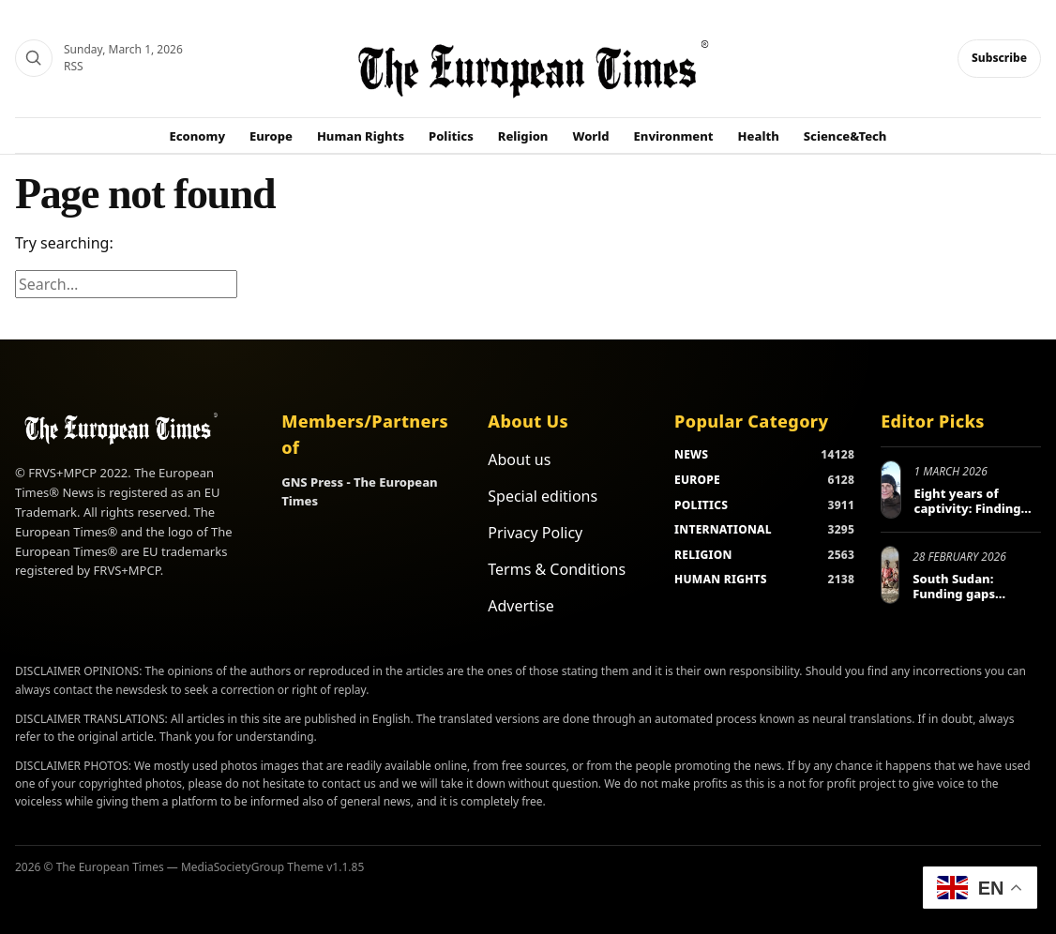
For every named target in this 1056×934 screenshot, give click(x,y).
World (590, 136)
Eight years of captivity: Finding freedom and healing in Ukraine (971, 515)
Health (758, 136)
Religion (523, 136)
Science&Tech (845, 136)
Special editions (542, 496)
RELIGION (703, 555)
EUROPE (697, 480)
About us (519, 459)
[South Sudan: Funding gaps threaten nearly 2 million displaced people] (890, 575)
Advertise (520, 605)
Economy (198, 136)
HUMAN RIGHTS (720, 579)
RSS (73, 66)
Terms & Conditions (557, 569)
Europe (271, 136)
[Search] (34, 58)
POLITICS (701, 505)
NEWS (691, 454)
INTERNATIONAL (723, 529)
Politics (451, 136)
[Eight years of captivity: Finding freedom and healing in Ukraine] (890, 489)
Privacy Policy (535, 532)
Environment (674, 136)
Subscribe (999, 58)
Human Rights (360, 136)
